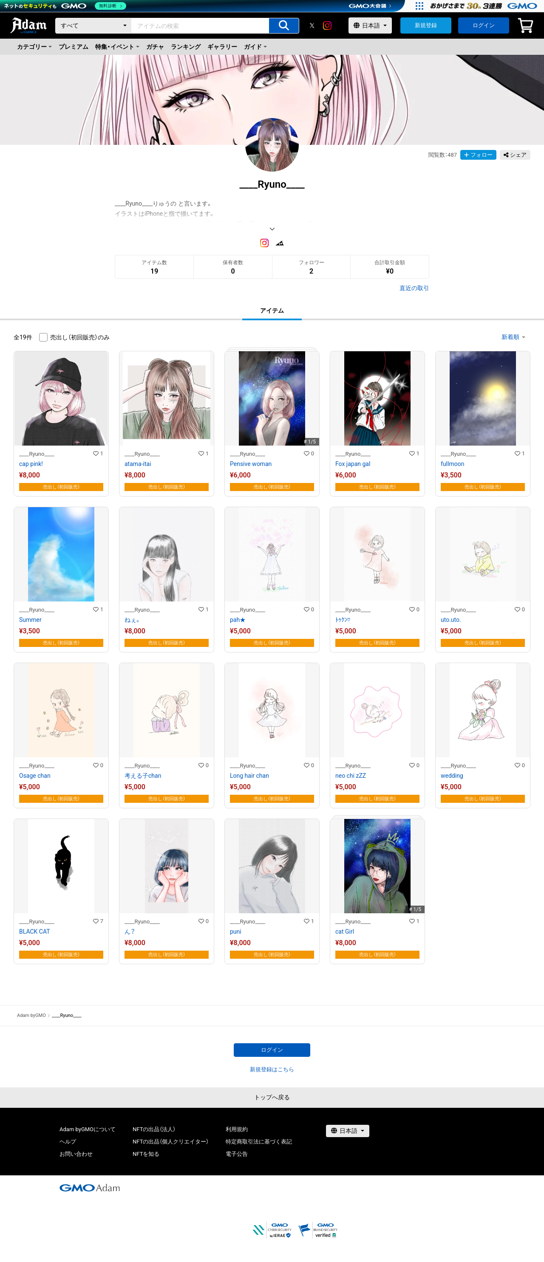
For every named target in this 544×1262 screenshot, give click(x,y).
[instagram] (327, 25)
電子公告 (237, 1154)
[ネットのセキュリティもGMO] (65, 6)
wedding (452, 775)
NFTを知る (146, 1154)
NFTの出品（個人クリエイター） (171, 1141)
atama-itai (138, 463)
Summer (30, 619)
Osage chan (35, 775)
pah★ (238, 619)
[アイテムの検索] (284, 26)
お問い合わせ (76, 1154)
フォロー (478, 155)
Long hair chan (249, 775)
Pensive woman (251, 463)
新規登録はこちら (272, 1069)
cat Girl (344, 931)
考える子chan (143, 775)
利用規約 (237, 1129)
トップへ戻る (272, 1097)
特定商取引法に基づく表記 (259, 1141)
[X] (312, 25)
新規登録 (426, 25)
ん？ (130, 931)
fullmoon (452, 463)
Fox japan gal (352, 463)
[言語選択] (370, 25)
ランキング (186, 47)
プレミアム (73, 46)
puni (235, 931)
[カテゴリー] (93, 26)
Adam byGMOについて (88, 1129)
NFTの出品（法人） (154, 1129)
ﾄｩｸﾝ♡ (342, 619)
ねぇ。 (133, 619)
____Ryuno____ (36, 454)
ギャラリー (222, 47)
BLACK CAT (34, 931)
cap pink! (31, 463)
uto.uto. (451, 619)
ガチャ (155, 46)
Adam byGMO (31, 1015)
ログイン (484, 25)
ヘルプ (68, 1141)
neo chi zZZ (350, 775)
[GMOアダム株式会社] (90, 1187)
